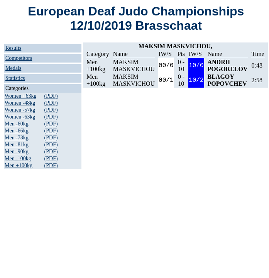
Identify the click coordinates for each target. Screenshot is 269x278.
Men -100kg (18, 158)
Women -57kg (20, 110)
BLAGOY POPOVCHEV (227, 80)
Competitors (18, 58)
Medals (13, 68)
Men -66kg (17, 131)
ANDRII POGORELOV (228, 65)
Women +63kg (21, 96)
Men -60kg (17, 124)
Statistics (15, 78)
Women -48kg (20, 103)
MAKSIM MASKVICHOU (134, 65)
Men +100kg (18, 165)
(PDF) (51, 96)
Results (13, 48)
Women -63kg (20, 117)
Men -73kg (17, 138)
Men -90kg (17, 151)
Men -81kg (17, 144)
